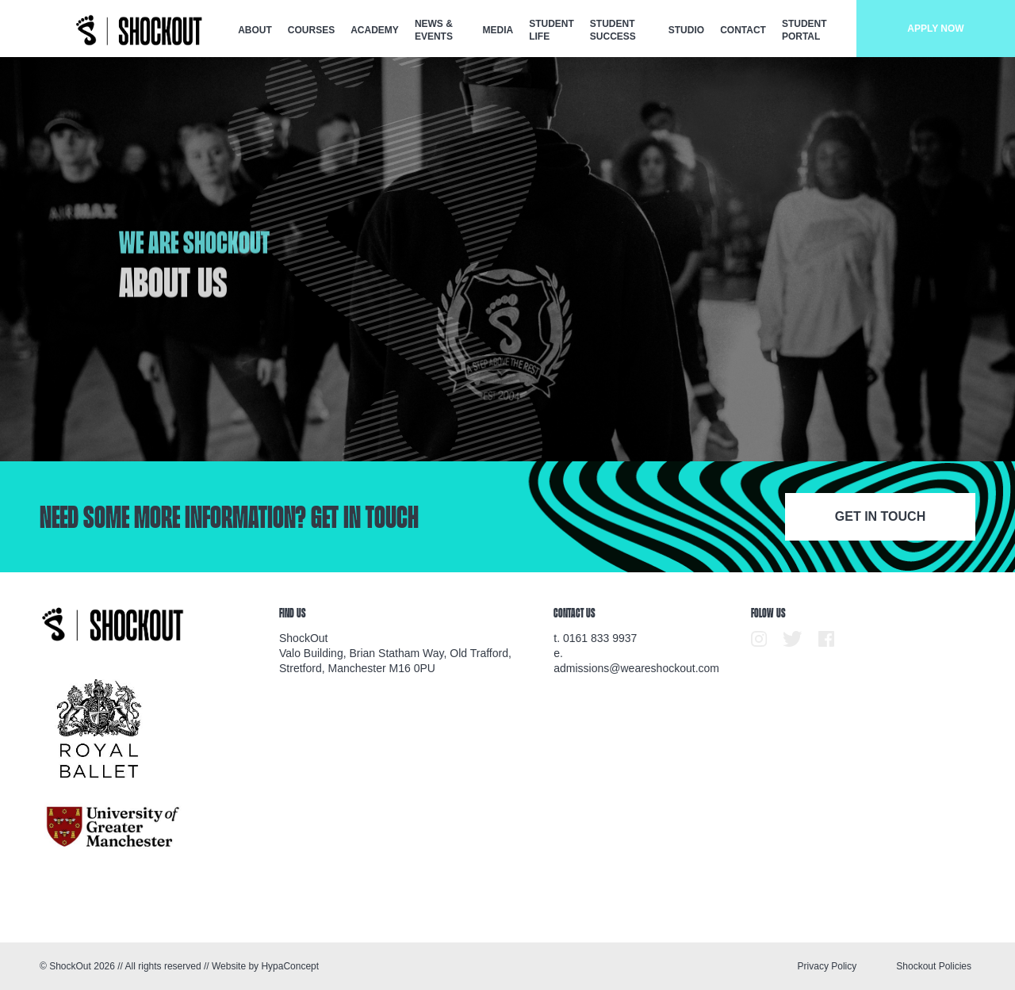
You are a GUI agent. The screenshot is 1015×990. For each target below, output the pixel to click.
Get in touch (880, 516)
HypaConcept (290, 966)
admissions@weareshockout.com (636, 668)
